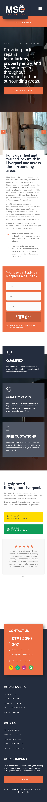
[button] (40, 8)
